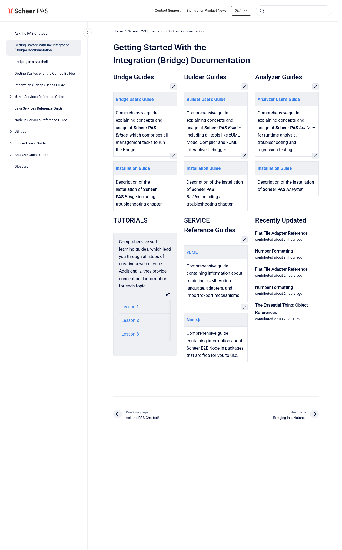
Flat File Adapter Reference (281, 233)
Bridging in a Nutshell (31, 62)
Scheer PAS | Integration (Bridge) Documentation (166, 31)
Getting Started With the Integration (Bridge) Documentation (42, 47)
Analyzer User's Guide (31, 155)
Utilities (20, 132)
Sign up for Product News (207, 10)
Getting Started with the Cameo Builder (45, 73)
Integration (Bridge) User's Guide (40, 85)
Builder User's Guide (30, 143)
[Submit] (262, 10)
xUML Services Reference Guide (39, 97)
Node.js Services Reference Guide (41, 120)
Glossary (21, 166)
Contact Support (168, 10)
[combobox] (293, 11)
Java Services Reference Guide (39, 108)
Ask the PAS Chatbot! (31, 33)
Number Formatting (274, 251)
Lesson (129, 306)
